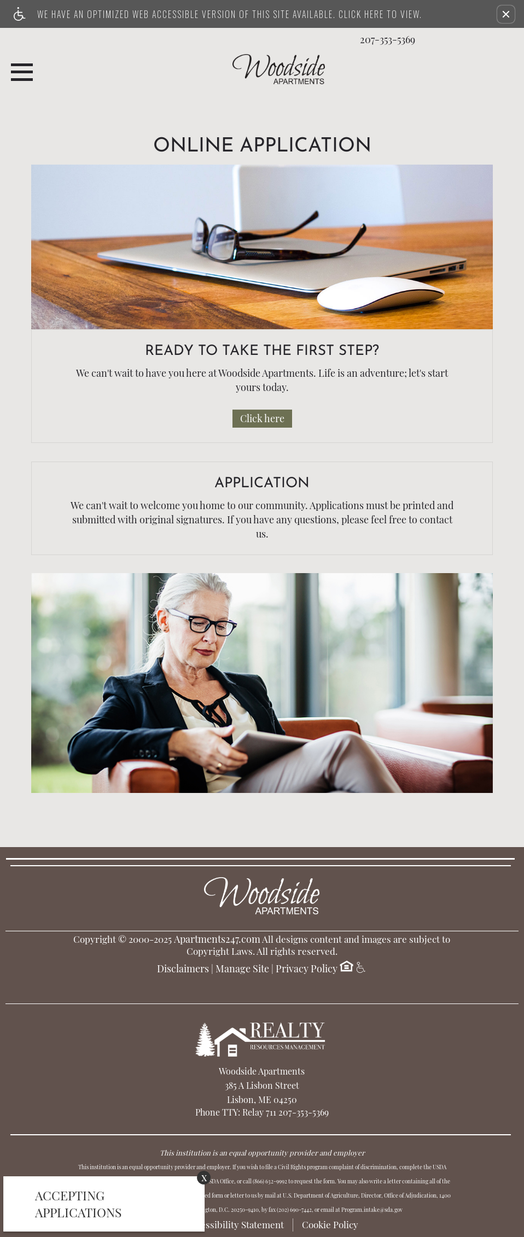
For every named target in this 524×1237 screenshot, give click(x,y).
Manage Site (242, 969)
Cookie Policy (330, 1224)
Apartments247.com (217, 939)
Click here (262, 418)
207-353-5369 (387, 39)
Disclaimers (183, 969)
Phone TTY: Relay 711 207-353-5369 (262, 1112)
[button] (506, 14)
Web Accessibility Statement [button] (225, 1224)
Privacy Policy (306, 969)
